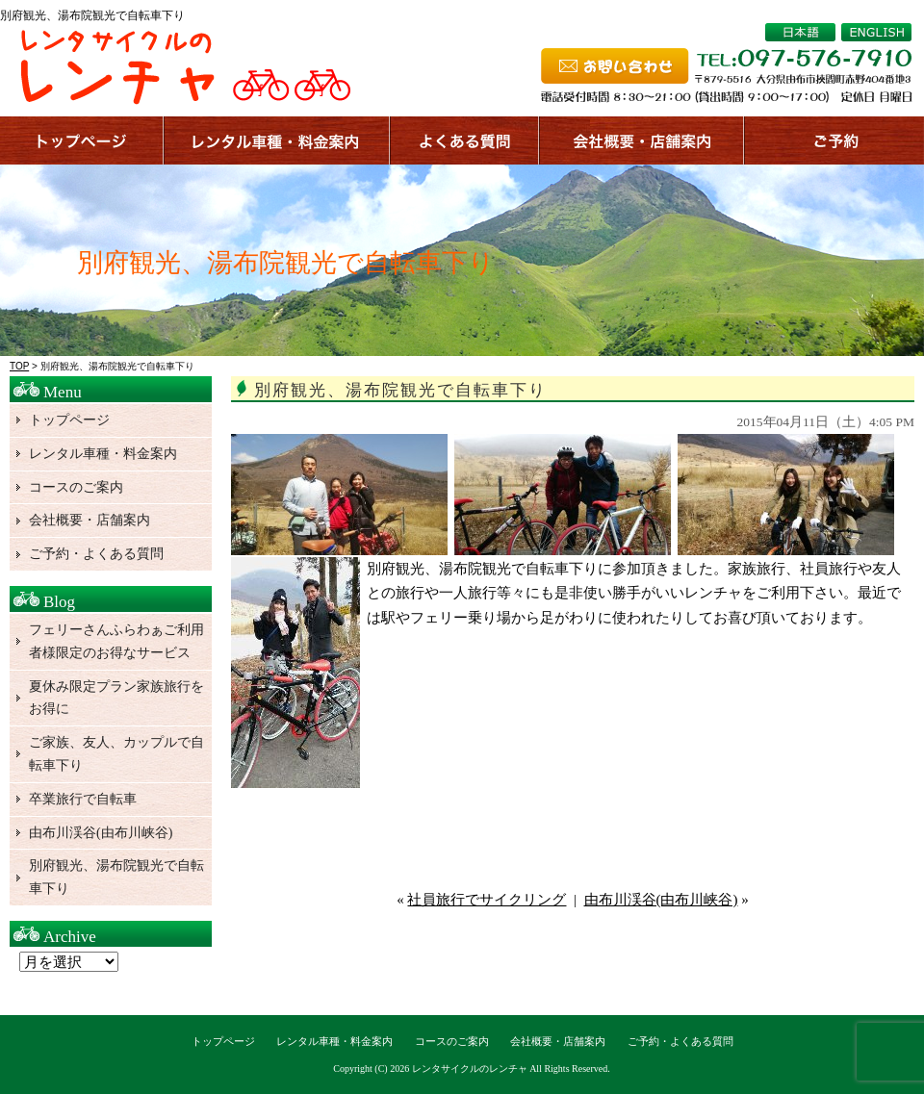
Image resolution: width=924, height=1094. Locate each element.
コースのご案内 (76, 487)
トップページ (82, 140)
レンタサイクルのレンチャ (469, 1068)
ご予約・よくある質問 (96, 554)
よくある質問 (465, 140)
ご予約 (834, 140)
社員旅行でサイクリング (486, 899)
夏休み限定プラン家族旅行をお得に (116, 698)
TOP (19, 366)
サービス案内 (278, 140)
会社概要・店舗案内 (89, 520)
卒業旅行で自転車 (83, 799)
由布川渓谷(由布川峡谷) (661, 899)
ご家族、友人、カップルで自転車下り (116, 754)
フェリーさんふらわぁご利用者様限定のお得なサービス (116, 641)
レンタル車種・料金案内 (103, 453)
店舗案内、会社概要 (642, 140)
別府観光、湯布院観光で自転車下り (116, 877)
